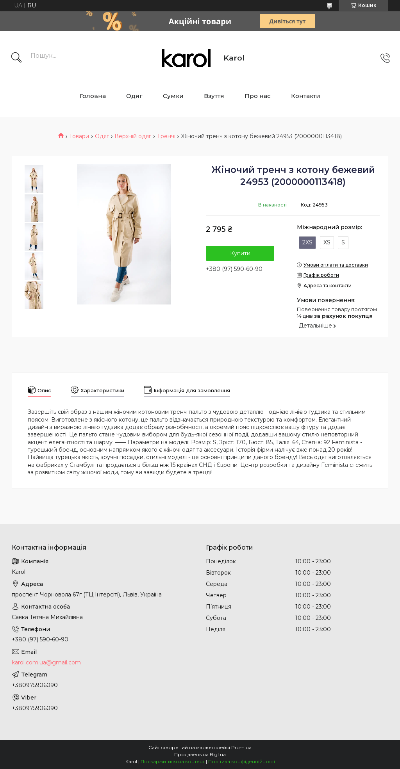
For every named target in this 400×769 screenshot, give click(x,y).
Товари (79, 136)
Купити (240, 253)
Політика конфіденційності (241, 761)
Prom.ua (241, 747)
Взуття (214, 96)
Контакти (305, 96)
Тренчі (166, 136)
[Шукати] (16, 58)
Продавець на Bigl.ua (200, 754)
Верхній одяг (132, 136)
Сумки (173, 96)
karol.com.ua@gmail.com (46, 662)
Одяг (134, 96)
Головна (93, 96)
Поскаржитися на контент (173, 761)
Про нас (258, 96)
